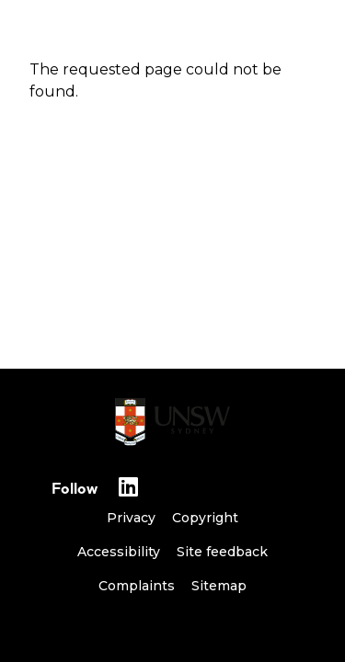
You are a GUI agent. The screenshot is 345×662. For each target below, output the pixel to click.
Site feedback (222, 551)
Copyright (205, 517)
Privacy (131, 517)
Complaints (136, 585)
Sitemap (219, 585)
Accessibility (118, 551)
